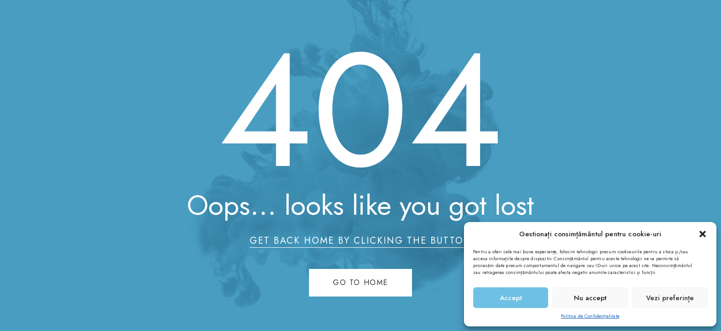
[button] (702, 234)
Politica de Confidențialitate (590, 316)
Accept (511, 298)
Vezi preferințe (670, 298)
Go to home (360, 282)
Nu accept (590, 298)
